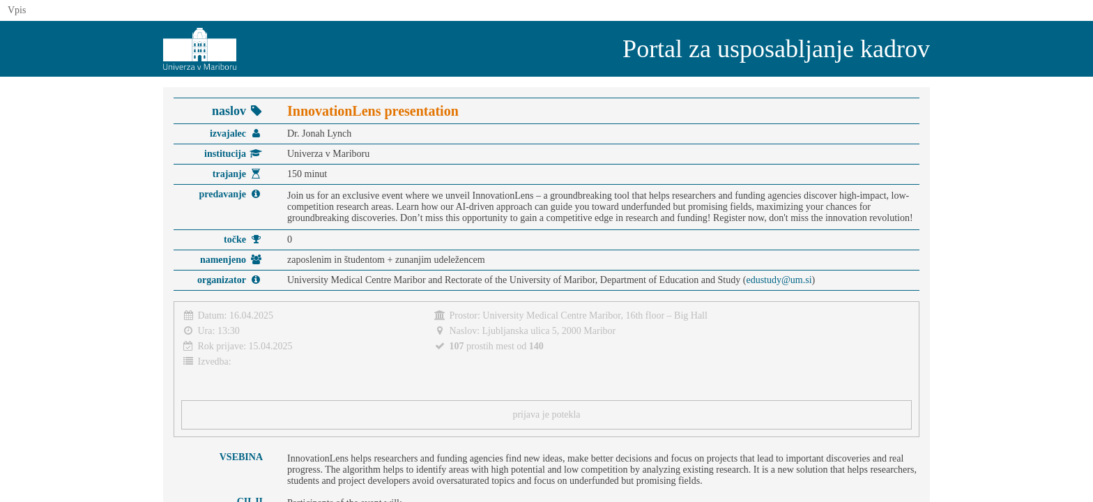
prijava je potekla (546, 414)
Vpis (17, 10)
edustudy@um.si (778, 280)
